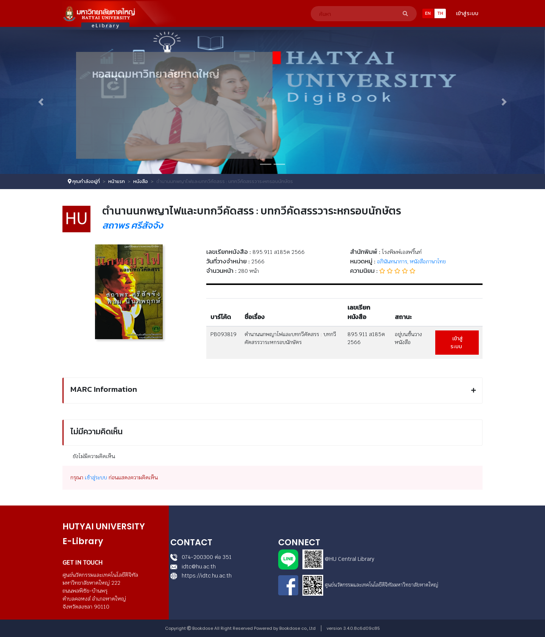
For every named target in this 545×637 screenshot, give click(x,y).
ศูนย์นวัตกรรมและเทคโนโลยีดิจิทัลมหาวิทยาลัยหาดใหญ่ (381, 585)
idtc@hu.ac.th (193, 566)
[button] (41, 102)
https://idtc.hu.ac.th (201, 575)
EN (428, 13)
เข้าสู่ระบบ (467, 13)
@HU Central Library (349, 559)
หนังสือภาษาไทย (428, 261)
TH (440, 13)
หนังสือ (140, 181)
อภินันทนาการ (392, 261)
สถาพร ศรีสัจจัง (132, 225)
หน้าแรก (116, 181)
